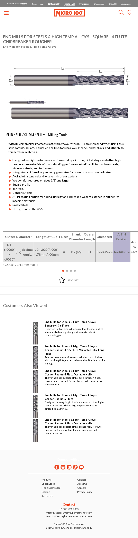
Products (47, 479)
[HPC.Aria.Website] (17, 4)
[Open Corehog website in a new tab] (98, 4)
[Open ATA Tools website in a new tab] (126, 4)
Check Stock (48, 483)
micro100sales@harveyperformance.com (69, 512)
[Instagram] (63, 467)
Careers (81, 487)
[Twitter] (75, 467)
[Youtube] (81, 467)
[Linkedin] (69, 467)
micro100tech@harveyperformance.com (69, 516)
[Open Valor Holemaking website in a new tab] (113, 4)
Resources (47, 495)
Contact (81, 479)
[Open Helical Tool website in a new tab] (54, 4)
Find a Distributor (51, 487)
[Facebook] (56, 467)
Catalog (46, 491)
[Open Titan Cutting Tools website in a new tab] (84, 4)
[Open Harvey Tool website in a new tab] (37, 4)
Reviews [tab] (73, 280)
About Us (82, 483)
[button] (121, 13)
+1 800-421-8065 (69, 508)
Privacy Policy (84, 491)
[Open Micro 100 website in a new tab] (69, 4)
